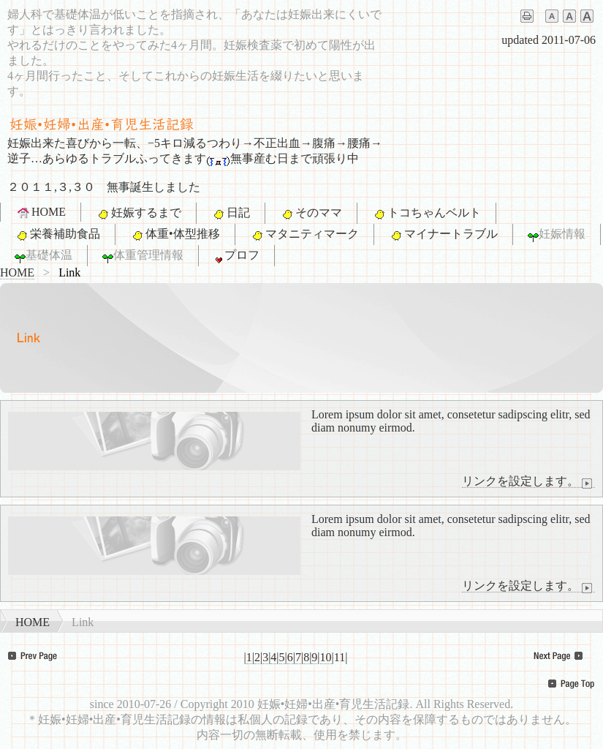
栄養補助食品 (57, 234)
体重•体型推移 (175, 234)
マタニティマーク (304, 234)
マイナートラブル (443, 234)
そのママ (311, 213)
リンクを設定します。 (528, 481)
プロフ (236, 256)
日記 (230, 213)
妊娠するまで (138, 213)
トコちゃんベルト (426, 213)
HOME (40, 212)
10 (326, 657)
